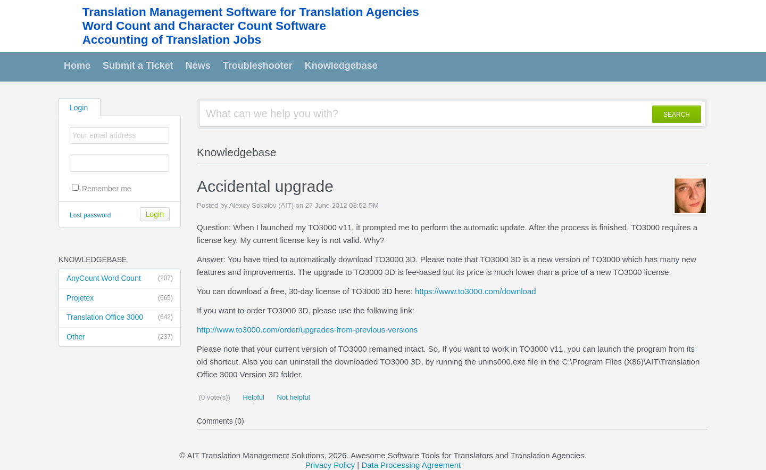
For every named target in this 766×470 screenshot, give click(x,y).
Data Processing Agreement (411, 464)
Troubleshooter (258, 65)
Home (77, 65)
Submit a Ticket (138, 65)
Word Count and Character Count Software (204, 26)
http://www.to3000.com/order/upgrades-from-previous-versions (307, 329)
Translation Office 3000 (119, 317)
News (198, 65)
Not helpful (292, 397)
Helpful (252, 397)
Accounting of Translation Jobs (171, 39)
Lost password (90, 215)
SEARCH (676, 114)
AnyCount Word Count (119, 278)
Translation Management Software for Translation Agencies (250, 12)
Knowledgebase (341, 65)
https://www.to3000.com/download (475, 291)
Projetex (119, 298)
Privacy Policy (330, 464)
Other (119, 337)
